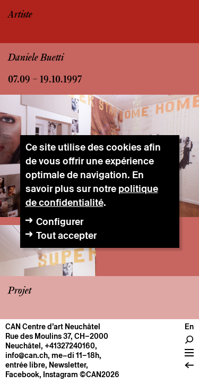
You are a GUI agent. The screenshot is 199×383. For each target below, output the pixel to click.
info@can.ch (26, 355)
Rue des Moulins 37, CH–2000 (56, 336)
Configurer (59, 221)
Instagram (60, 374)
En (189, 326)
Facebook (22, 374)
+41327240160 (70, 345)
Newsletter (67, 365)
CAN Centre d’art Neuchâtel (52, 326)
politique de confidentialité (91, 195)
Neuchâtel (23, 345)
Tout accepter (66, 235)
